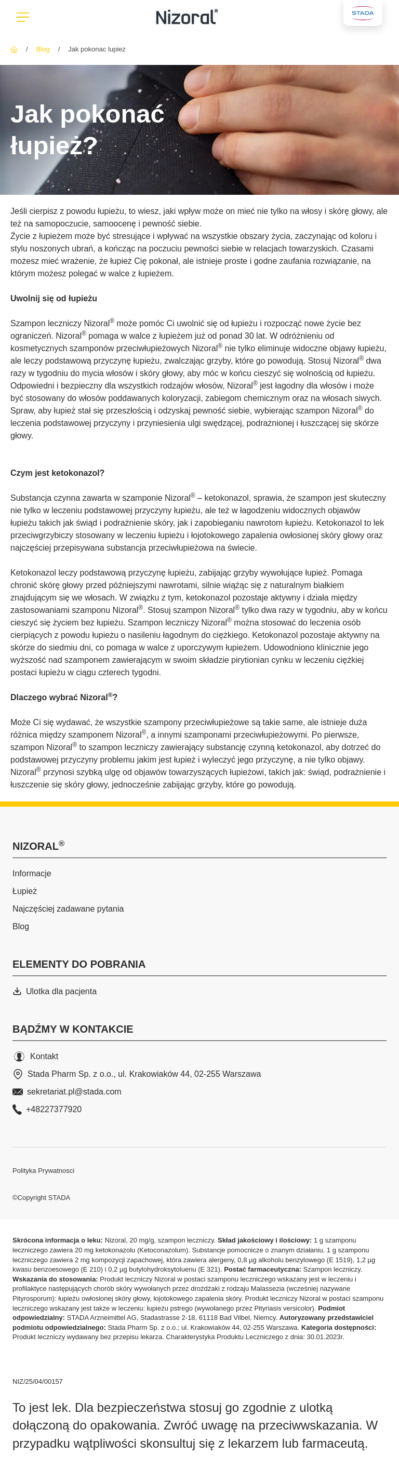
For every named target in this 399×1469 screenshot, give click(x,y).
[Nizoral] (14, 49)
